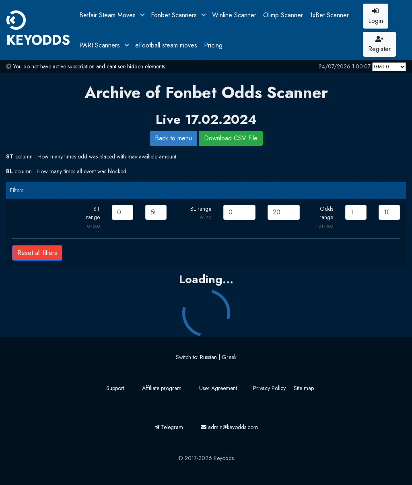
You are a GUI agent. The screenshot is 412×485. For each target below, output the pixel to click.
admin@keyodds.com (229, 427)
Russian (208, 357)
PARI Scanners (100, 45)
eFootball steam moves (166, 45)
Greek (229, 357)
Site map (304, 388)
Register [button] (379, 44)
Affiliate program (161, 388)
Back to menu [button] (173, 138)
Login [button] (375, 16)
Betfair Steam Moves (108, 15)
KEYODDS (38, 30)
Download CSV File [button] (231, 138)
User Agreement (218, 388)
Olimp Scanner (283, 15)
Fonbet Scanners (175, 15)
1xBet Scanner (329, 15)
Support (115, 388)
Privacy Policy (269, 388)
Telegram (168, 427)
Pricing (213, 45)
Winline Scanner (234, 15)
